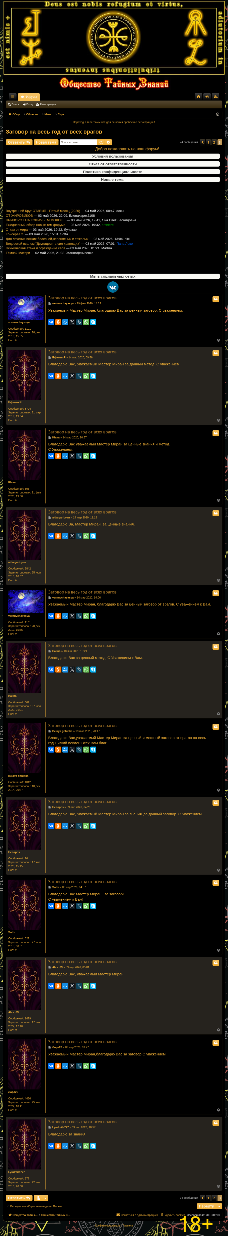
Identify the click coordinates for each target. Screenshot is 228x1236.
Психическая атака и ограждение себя (35, 258)
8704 (28, 408)
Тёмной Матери (18, 262)
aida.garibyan (17, 562)
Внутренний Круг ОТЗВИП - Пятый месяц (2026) (43, 220)
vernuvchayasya (19, 322)
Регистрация (48, 104)
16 (26, 858)
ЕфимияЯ (15, 402)
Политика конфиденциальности (112, 172)
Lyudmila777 (16, 1171)
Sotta (11, 932)
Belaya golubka (18, 775)
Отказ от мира (17, 239)
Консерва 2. (15, 244)
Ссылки (13, 98)
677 (27, 1178)
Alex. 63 (13, 1012)
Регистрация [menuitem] (216, 98)
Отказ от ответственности (113, 164)
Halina (12, 695)
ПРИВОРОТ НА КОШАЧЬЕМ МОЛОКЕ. (36, 230)
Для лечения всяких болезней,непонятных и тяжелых (47, 248)
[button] (202, 142)
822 (27, 938)
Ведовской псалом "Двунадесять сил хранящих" (43, 253)
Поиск (15, 104)
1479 (28, 1018)
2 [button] (214, 142)
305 (27, 488)
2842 (28, 568)
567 (27, 702)
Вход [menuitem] (208, 98)
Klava (12, 482)
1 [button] (208, 142)
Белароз (14, 852)
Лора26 (13, 1091)
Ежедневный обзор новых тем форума (36, 234)
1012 (28, 782)
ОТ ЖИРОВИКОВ (19, 225)
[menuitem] (198, 97)
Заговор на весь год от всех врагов (54, 132)
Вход (29, 104)
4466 (28, 1098)
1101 (28, 328)
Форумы (75, 97)
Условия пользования (112, 156)
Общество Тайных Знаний (39, 97)
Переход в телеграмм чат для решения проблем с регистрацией (114, 122)
